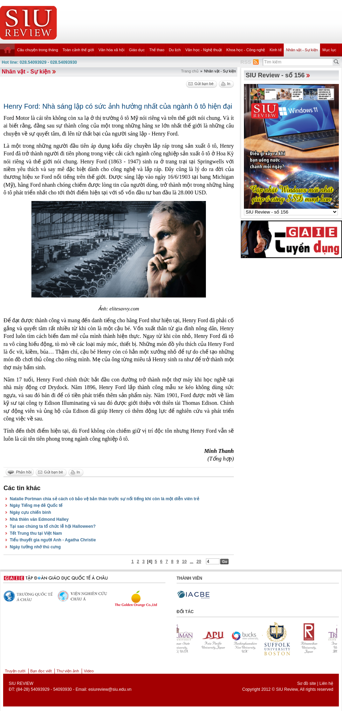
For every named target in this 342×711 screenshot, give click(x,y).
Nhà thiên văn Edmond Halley (39, 519)
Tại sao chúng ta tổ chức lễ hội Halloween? (53, 526)
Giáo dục (137, 50)
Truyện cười (15, 671)
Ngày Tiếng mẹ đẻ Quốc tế (36, 505)
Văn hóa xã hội (111, 50)
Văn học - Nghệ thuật (203, 50)
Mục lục (329, 50)
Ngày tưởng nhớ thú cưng (35, 546)
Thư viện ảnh (68, 671)
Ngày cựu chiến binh (30, 512)
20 (198, 561)
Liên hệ (326, 683)
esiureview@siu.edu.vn (110, 689)
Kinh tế (275, 50)
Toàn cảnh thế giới (78, 50)
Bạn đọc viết (41, 671)
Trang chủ (190, 71)
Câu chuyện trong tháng (37, 50)
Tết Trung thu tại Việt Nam (36, 533)
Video (89, 671)
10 (184, 561)
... (191, 561)
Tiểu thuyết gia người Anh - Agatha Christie (53, 540)
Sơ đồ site (306, 683)
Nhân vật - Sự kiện (302, 50)
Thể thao (156, 50)
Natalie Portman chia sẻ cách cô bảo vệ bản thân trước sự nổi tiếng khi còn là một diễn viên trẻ (104, 498)
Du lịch (175, 50)
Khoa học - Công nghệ (245, 50)
